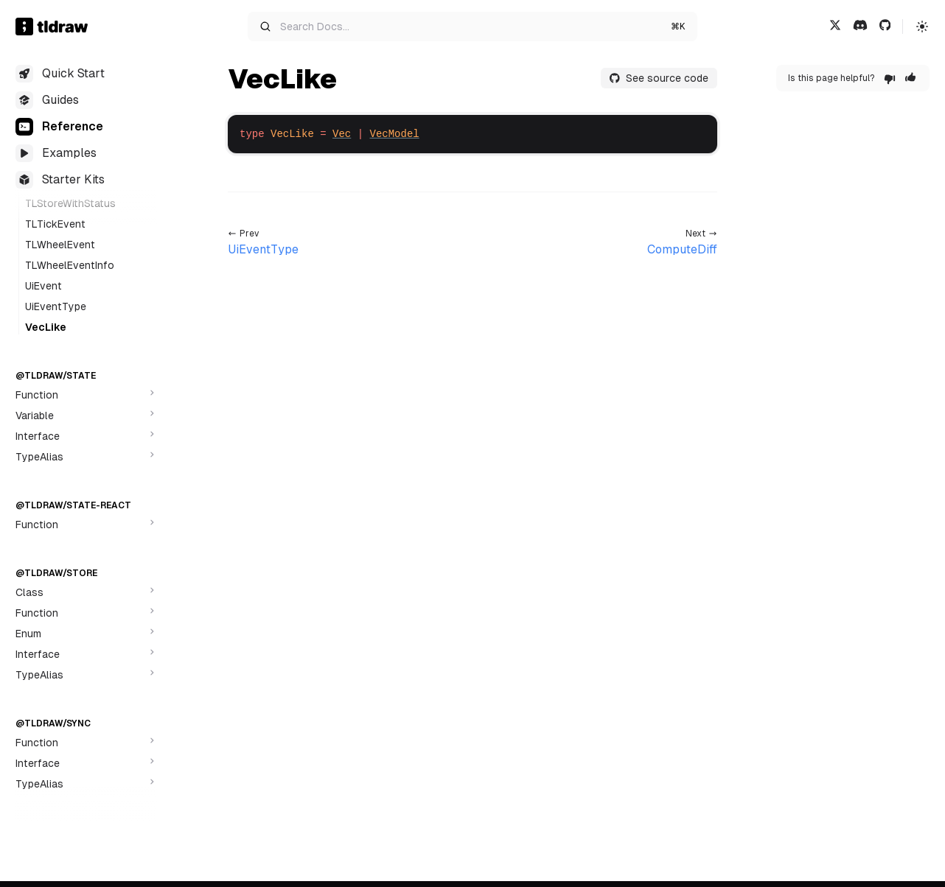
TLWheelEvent (60, 244)
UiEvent (43, 286)
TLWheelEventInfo (69, 265)
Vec (341, 134)
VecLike (45, 327)
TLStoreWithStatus (70, 203)
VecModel (394, 134)
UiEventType (55, 306)
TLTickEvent (55, 224)
